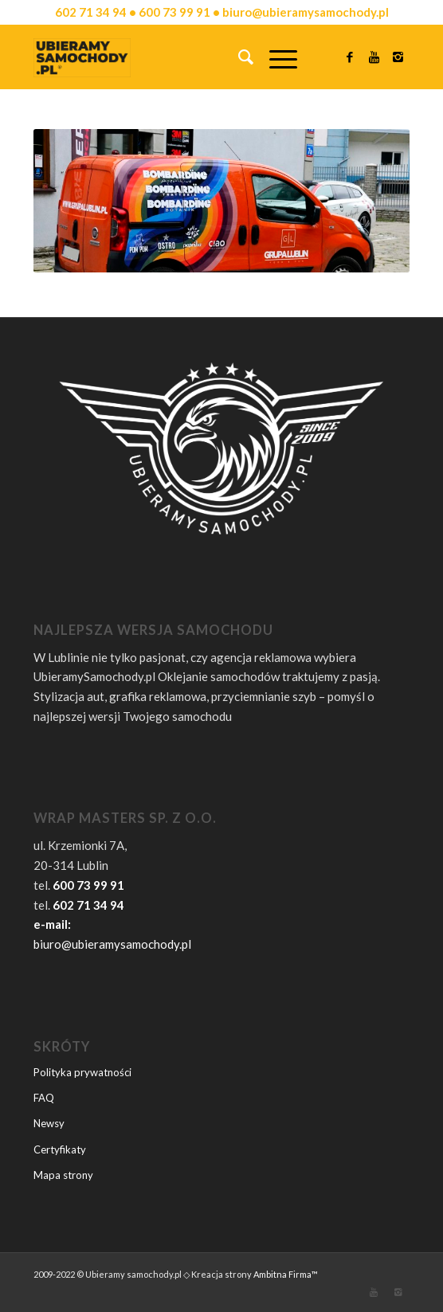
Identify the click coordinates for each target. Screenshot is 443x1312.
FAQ (43, 1097)
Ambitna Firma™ (285, 1274)
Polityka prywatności (82, 1072)
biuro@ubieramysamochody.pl (112, 944)
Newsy (49, 1123)
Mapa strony (63, 1175)
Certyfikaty (59, 1149)
